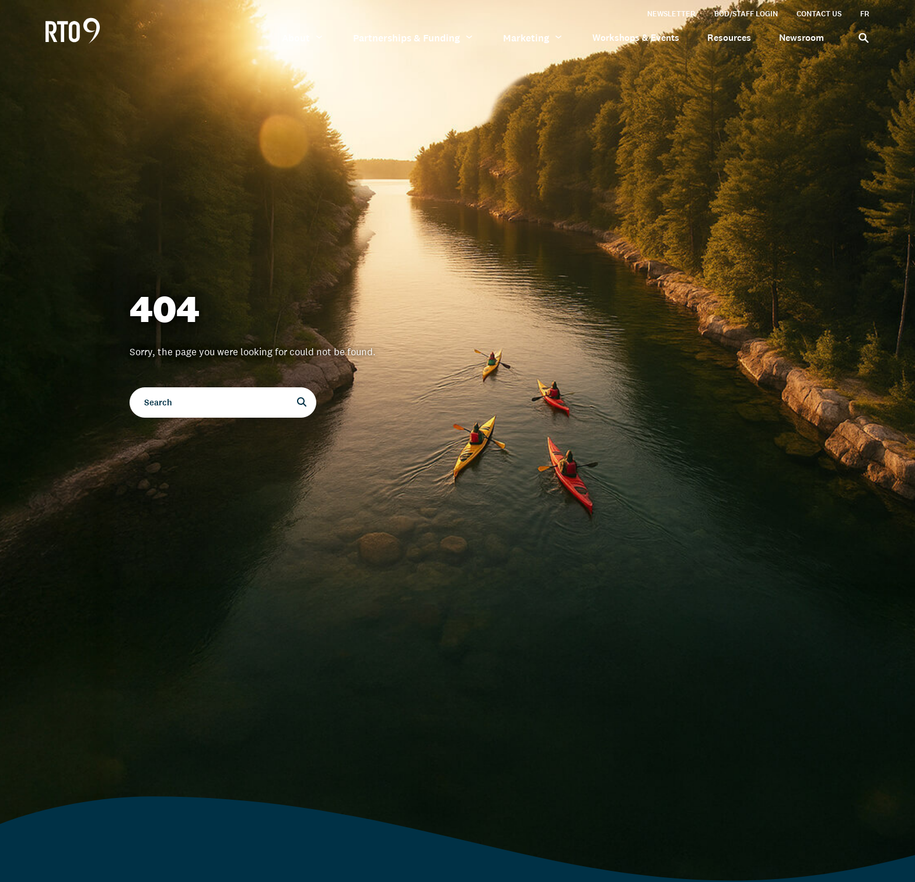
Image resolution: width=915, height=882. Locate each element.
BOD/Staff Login (746, 13)
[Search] (860, 37)
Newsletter (671, 13)
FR (864, 13)
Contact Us (819, 13)
